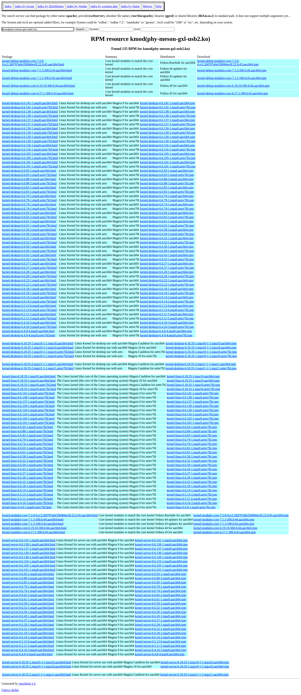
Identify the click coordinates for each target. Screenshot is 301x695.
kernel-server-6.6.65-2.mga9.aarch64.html (28, 595)
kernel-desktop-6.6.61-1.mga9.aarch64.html (29, 221)
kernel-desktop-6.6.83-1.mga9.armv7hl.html (29, 191)
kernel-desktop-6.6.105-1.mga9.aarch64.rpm (167, 153)
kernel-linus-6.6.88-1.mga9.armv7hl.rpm (192, 431)
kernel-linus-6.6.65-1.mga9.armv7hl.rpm (192, 448)
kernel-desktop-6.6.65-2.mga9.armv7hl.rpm (167, 217)
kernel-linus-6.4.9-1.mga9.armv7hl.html (26, 507)
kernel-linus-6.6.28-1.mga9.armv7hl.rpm (192, 477)
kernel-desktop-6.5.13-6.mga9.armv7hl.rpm (167, 310)
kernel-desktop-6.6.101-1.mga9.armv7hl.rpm (167, 166)
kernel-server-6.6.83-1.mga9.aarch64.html (28, 582)
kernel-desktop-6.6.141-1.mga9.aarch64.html (30, 103)
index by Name (130, 6)
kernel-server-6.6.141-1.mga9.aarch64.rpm (161, 540)
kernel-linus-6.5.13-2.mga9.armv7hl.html (27, 494)
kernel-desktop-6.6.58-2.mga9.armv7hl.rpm (167, 234)
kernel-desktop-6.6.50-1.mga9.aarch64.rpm (166, 246)
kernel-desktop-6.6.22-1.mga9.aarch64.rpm (166, 280)
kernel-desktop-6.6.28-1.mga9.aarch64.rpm (166, 272)
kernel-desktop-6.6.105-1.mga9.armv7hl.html (30, 158)
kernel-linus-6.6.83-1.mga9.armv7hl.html (27, 435)
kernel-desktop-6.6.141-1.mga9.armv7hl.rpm (167, 107)
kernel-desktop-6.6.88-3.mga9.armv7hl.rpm (167, 183)
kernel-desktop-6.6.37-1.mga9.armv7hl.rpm (167, 267)
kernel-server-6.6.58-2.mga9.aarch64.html (28, 603)
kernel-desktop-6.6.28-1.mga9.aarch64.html (29, 272)
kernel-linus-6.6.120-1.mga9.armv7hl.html (28, 410)
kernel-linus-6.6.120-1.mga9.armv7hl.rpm (193, 410)
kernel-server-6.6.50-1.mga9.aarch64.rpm (160, 612)
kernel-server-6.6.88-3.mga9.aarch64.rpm (160, 578)
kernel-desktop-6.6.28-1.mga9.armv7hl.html (29, 276)
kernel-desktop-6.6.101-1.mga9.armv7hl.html (30, 166)
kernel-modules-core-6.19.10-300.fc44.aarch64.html (34, 528)
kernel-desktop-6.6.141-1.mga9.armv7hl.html (30, 107)
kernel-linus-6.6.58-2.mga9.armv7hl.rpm (192, 456)
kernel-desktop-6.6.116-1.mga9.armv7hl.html (30, 149)
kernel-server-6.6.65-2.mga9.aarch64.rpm (160, 595)
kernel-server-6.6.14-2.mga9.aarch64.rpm (160, 637)
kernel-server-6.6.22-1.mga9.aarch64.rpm (160, 629)
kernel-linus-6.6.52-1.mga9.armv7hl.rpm (192, 460)
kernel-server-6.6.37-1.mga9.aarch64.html (28, 620)
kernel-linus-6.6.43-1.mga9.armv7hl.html (27, 469)
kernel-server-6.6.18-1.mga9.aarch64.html (28, 633)
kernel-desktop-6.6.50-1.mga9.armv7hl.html (29, 251)
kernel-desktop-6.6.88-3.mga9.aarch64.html (29, 179)
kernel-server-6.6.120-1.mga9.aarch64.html (28, 557)
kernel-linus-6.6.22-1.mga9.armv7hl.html (27, 482)
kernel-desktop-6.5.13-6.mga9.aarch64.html (29, 305)
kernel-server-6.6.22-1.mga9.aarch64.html (28, 629)
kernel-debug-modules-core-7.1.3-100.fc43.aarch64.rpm (231, 78)
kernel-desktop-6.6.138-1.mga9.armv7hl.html (30, 115)
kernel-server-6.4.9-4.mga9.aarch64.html (27, 654)
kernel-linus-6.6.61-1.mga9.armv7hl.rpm (192, 452)
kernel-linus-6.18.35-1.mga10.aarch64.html (29, 376)
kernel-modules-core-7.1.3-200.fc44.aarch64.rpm (224, 519)
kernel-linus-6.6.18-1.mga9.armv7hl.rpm (192, 486)
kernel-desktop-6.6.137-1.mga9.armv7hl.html (30, 124)
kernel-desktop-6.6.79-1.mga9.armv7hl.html (29, 200)
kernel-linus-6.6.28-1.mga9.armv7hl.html (27, 477)
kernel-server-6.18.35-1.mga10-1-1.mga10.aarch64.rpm (194, 662)
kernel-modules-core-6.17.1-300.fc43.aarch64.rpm (225, 532)
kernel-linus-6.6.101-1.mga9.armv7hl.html (28, 422)
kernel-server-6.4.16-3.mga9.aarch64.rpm (160, 650)
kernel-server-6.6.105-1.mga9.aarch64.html (28, 565)
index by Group (24, 6)
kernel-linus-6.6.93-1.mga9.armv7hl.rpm (192, 427)
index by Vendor (77, 6)
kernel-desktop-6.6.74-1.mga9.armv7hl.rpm (167, 208)
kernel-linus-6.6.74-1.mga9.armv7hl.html (27, 444)
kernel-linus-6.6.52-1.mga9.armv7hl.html (27, 460)
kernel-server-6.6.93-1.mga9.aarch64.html (28, 574)
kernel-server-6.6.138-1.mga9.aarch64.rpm (161, 544)
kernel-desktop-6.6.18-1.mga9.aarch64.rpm (166, 289)
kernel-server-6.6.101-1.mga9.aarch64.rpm (161, 569)
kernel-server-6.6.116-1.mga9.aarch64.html (28, 561)
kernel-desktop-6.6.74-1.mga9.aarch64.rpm (166, 204)
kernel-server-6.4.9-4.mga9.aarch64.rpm (159, 654)
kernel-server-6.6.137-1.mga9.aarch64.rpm (161, 548)
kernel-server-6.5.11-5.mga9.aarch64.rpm (160, 645)
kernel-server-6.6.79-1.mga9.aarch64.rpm (160, 586)
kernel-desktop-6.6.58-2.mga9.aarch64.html (29, 229)
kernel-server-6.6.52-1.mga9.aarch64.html (28, 607)
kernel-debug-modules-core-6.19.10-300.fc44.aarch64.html (38, 85)
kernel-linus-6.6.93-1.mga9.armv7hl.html (27, 427)
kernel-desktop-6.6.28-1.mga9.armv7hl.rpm (167, 276)
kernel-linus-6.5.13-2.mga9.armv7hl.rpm (192, 494)
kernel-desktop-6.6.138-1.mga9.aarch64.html (30, 111)
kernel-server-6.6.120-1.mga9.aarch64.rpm (161, 557)
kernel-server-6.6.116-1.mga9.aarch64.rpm (161, 561)
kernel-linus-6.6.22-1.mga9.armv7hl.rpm (192, 482)
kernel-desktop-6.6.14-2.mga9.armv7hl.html (29, 301)
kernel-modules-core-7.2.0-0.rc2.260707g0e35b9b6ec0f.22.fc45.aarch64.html (50, 515)
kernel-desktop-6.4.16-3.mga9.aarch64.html (29, 322)
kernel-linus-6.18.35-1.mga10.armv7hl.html (29, 384)
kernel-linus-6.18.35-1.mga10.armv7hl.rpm (193, 384)
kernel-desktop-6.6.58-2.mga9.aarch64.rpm (166, 229)
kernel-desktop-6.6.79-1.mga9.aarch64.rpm (166, 196)
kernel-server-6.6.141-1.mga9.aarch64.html (28, 540)
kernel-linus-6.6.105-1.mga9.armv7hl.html (28, 418)
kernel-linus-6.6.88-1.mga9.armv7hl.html (27, 431)
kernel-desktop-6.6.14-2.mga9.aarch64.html (29, 297)
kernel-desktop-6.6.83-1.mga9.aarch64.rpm (166, 187)
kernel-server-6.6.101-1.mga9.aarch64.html (28, 569)
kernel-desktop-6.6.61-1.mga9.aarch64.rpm (166, 221)
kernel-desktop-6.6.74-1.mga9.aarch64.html (29, 204)
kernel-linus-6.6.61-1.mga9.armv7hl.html (27, 452)
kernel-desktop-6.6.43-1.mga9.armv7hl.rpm (167, 259)
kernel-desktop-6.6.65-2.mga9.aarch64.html (29, 213)
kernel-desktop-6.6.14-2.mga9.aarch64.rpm (166, 297)
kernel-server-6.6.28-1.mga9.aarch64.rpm (160, 624)
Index (8, 6)
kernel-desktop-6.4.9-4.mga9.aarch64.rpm (166, 331)
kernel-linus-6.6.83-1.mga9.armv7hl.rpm (192, 435)
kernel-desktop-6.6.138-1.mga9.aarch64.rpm (167, 111)
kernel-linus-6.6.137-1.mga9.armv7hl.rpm (193, 401)
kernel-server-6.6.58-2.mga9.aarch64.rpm (160, 603)
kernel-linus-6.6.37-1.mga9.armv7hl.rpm (192, 473)
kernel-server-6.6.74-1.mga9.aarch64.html (28, 591)
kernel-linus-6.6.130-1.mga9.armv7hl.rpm (193, 406)
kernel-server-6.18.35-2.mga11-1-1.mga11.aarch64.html (36, 674)
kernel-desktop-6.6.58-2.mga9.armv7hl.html (29, 234)
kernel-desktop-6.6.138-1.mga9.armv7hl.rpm (167, 115)
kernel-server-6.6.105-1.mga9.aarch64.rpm (161, 565)
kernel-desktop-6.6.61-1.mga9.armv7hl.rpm (167, 225)
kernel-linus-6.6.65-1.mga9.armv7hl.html (27, 448)
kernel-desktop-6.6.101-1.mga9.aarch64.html (30, 162)
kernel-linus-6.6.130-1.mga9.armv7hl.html (28, 406)
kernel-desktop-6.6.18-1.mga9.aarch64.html (29, 289)
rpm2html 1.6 (27, 683)
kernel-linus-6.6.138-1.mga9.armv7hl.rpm (193, 397)
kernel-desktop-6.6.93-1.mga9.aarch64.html (29, 170)
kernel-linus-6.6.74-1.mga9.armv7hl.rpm (192, 444)
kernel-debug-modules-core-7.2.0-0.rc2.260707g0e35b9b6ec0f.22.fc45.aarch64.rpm (228, 62)
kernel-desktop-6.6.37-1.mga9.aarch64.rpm (166, 263)
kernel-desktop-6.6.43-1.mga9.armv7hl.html (29, 259)
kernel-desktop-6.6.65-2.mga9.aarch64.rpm (166, 213)
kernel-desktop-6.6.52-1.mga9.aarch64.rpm (166, 238)
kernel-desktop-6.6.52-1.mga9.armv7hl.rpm (167, 242)
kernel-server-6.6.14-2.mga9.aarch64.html (28, 637)
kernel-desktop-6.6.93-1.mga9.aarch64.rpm (166, 170)
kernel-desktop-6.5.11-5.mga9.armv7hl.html (29, 318)
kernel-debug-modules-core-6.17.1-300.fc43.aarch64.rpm (232, 93)
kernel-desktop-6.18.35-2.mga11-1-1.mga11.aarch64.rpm (200, 364)
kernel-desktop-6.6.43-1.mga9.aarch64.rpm (166, 255)
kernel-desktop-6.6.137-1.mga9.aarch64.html (30, 120)
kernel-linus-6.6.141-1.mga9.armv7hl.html (28, 393)
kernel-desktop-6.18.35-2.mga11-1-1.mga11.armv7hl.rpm (200, 368)
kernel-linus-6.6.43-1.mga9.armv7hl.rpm (192, 469)
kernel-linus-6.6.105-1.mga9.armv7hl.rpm (193, 418)
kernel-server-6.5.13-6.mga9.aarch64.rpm (160, 641)
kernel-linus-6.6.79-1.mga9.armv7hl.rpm (192, 439)
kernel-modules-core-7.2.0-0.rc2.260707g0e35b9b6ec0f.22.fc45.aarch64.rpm (241, 515)
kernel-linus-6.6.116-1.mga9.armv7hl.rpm (192, 414)
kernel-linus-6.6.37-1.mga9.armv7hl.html (27, 473)
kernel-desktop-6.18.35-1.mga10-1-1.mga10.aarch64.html (37, 343)
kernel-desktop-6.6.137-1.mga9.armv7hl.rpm (167, 124)
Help (159, 6)
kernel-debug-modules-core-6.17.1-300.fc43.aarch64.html (38, 93)
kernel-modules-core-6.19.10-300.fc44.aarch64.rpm (225, 528)
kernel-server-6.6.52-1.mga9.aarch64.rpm (160, 607)
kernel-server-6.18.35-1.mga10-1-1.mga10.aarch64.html (36, 662)
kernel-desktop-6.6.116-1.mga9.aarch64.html (30, 145)
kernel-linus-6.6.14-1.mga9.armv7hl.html (27, 490)
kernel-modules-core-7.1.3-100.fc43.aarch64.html (32, 523)
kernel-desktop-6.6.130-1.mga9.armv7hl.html (30, 132)
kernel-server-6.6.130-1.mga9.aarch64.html (28, 553)
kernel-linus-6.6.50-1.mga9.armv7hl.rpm (192, 465)
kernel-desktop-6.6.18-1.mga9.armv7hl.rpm (167, 293)
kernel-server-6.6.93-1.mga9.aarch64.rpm (160, 574)
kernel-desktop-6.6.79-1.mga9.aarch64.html (29, 196)
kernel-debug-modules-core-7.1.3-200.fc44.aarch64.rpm (231, 70)
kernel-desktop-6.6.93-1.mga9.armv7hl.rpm (167, 175)
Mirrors (147, 6)
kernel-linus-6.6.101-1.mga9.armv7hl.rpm (193, 422)
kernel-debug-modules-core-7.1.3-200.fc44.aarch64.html (37, 70)
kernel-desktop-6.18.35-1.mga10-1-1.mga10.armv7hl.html (38, 351)
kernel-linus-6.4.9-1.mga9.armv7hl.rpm (191, 507)
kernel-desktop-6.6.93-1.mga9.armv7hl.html (29, 175)
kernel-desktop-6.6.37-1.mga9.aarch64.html (29, 263)
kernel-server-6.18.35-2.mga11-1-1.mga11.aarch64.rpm (194, 674)
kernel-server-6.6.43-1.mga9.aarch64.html (28, 616)
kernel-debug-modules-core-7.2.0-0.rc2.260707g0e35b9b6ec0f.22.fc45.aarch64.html (33, 62)
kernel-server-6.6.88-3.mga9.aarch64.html (28, 578)
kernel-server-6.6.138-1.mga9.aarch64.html (28, 544)
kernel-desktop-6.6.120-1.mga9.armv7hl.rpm (167, 141)
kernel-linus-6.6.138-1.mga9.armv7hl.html (28, 397)
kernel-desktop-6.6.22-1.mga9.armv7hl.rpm (167, 284)
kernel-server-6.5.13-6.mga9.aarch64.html (28, 641)
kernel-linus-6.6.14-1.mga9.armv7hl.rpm (192, 490)
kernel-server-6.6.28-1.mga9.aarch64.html (28, 624)
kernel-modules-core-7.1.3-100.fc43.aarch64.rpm (224, 523)
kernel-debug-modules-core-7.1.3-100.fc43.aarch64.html (37, 78)
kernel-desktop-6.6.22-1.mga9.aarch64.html (29, 280)
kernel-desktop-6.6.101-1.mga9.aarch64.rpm (167, 162)
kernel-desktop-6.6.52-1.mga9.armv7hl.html (29, 242)
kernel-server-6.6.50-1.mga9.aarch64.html (28, 612)
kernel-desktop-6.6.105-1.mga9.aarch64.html (30, 153)
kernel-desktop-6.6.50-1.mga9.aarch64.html (29, 246)
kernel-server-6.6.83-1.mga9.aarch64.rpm (160, 582)
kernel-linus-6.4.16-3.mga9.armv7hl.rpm (192, 503)
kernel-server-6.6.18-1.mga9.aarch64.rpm (160, 633)
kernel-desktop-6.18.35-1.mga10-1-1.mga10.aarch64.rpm (201, 343)
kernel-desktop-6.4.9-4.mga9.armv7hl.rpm (166, 335)
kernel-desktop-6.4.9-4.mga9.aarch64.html (28, 331)
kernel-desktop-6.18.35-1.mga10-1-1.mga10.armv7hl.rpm (201, 351)
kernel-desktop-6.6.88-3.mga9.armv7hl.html (29, 183)
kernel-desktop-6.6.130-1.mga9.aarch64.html (30, 128)
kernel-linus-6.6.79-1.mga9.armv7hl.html (27, 439)
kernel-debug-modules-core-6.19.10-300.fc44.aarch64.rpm (233, 85)
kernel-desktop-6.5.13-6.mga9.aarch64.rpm (166, 305)
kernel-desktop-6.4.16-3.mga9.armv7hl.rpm (167, 327)
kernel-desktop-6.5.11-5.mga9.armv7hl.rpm (167, 318)
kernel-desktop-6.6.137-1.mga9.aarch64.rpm (167, 120)
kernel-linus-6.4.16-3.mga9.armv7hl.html (27, 503)
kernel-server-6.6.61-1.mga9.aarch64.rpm (160, 599)
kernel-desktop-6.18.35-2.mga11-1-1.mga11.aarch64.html (37, 364)
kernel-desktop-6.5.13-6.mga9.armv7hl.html (29, 310)
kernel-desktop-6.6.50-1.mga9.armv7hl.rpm (167, 251)
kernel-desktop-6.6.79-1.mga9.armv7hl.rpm (167, 200)
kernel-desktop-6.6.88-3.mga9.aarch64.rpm (166, 179)
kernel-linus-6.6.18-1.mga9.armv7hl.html (27, 486)
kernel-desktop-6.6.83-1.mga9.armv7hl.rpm (167, 191)
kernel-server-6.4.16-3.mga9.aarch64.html (28, 650)
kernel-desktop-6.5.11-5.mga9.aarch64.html (29, 314)
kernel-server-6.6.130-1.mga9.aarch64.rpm (161, 553)
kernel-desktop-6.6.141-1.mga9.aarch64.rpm (167, 103)
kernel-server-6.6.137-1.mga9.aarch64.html (28, 548)
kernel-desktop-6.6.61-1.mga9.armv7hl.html (29, 225)
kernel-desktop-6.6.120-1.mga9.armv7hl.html (30, 141)
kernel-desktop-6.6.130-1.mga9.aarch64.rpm (167, 128)
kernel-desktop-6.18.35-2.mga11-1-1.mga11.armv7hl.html (38, 368)
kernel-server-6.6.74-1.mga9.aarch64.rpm (160, 591)
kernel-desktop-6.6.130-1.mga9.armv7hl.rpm (167, 132)
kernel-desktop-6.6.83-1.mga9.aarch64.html (29, 187)
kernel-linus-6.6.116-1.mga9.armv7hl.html (28, 414)
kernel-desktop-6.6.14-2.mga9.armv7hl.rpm (167, 301)
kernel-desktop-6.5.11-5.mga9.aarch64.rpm (166, 314)
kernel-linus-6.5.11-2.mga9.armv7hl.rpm (192, 498)
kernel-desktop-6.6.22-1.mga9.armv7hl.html (29, 284)
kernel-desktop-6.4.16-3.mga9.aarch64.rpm (166, 322)
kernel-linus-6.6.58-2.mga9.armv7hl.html (27, 456)
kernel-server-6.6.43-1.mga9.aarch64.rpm (160, 616)
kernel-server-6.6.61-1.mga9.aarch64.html (28, 599)
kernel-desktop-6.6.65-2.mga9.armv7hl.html (29, 217)
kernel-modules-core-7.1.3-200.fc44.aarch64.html (32, 519)
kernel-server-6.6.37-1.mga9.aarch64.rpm (160, 620)
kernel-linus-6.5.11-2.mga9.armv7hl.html (27, 498)
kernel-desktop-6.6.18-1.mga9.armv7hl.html (29, 293)
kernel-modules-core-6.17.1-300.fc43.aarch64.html (33, 532)
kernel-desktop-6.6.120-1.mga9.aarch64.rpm (167, 137)
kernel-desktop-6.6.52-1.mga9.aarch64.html (29, 238)
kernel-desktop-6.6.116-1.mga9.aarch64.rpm (167, 145)
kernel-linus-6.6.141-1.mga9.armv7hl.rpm (193, 393)
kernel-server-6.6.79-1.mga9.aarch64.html (28, 586)
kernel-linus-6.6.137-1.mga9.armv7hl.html (28, 401)
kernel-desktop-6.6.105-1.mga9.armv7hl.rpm (167, 158)
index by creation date (104, 6)
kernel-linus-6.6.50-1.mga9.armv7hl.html (27, 465)
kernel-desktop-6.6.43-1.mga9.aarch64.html (29, 255)
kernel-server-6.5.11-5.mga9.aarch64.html (28, 645)
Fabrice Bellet (10, 690)
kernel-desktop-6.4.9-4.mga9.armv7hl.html (28, 335)
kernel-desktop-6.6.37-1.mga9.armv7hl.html (29, 267)
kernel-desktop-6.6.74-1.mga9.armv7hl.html (29, 208)
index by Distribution (50, 6)
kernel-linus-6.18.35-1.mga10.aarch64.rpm (193, 376)
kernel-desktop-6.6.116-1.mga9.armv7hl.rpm (167, 149)
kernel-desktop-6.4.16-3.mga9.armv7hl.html (29, 327)
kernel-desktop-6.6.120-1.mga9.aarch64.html (30, 137)
